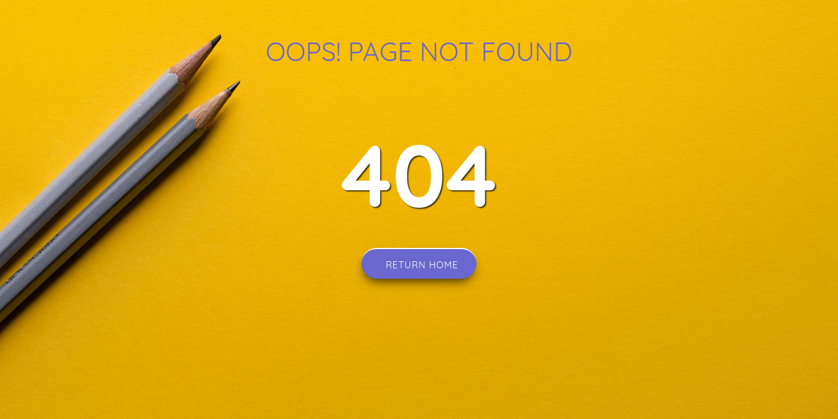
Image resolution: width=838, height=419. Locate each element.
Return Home (419, 264)
